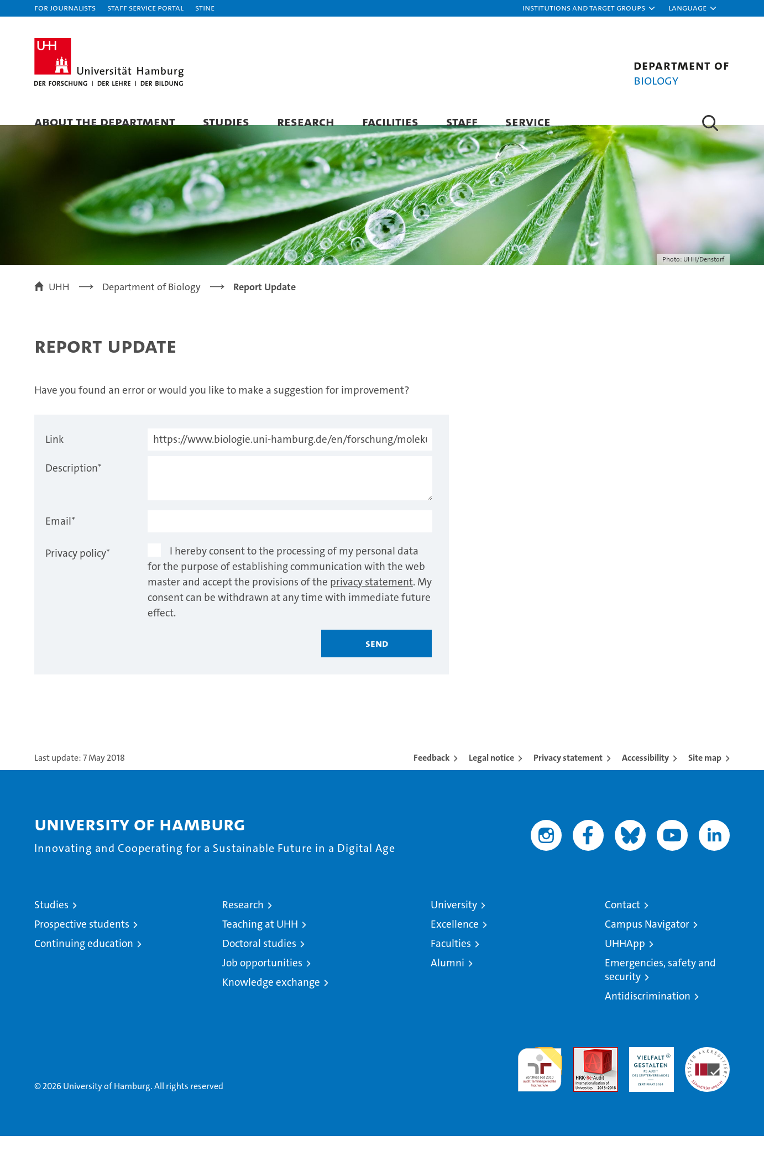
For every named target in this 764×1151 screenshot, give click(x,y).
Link (54, 454)
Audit (583, 1068)
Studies (226, 121)
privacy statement (371, 597)
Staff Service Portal (145, 7)
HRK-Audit (648, 1068)
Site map (704, 772)
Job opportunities (262, 978)
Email (60, 536)
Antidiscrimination (647, 1011)
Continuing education (83, 958)
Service (528, 121)
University (454, 920)
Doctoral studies (259, 958)
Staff (462, 121)
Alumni (447, 978)
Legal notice (491, 772)
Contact (622, 920)
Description (73, 483)
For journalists (65, 7)
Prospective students (81, 939)
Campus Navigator (647, 939)
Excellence (455, 939)
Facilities (390, 121)
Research (305, 121)
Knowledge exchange (271, 997)
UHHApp (625, 958)
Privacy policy (77, 568)
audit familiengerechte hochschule (539, 1079)
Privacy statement (568, 772)
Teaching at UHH (260, 939)
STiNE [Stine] (204, 7)
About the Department (104, 121)
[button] (589, 8)
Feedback (431, 772)
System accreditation (707, 1073)
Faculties (451, 958)
